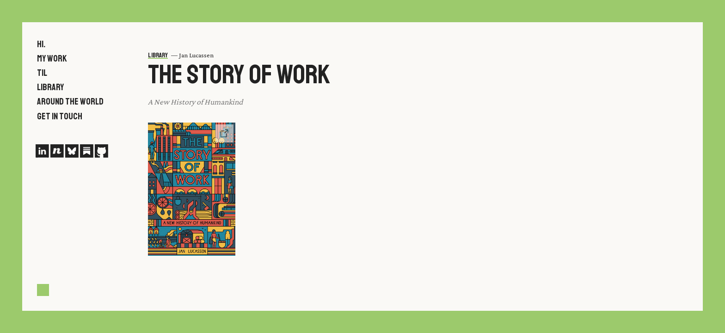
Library (50, 87)
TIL (42, 73)
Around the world (70, 101)
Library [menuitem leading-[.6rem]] (158, 55)
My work (52, 58)
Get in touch (59, 116)
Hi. (41, 44)
